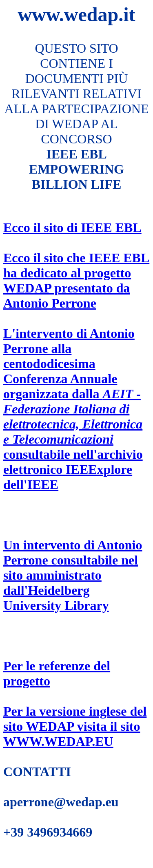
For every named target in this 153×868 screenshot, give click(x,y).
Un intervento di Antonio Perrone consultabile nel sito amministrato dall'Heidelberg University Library (72, 575)
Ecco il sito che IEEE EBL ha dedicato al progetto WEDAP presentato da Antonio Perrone (76, 280)
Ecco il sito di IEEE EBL (72, 227)
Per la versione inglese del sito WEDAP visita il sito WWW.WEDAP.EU (74, 726)
